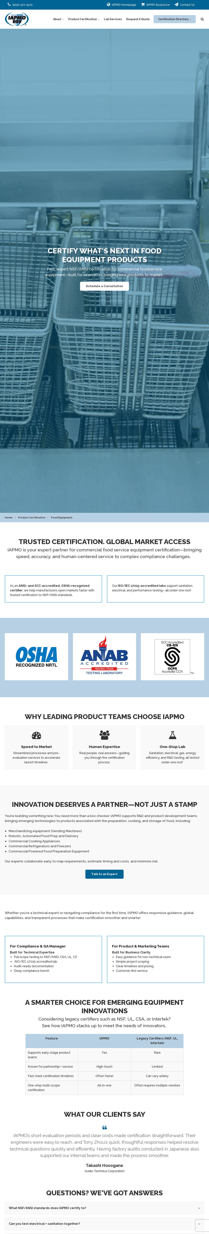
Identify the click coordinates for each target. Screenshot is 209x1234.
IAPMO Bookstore (155, 4)
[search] (202, 19)
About (58, 19)
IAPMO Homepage (121, 4)
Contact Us (184, 4)
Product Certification (83, 19)
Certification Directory (174, 19)
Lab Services (113, 19)
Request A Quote (138, 19)
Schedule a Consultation (104, 286)
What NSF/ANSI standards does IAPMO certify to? (104, 1208)
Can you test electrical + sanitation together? (104, 1224)
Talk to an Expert (104, 874)
